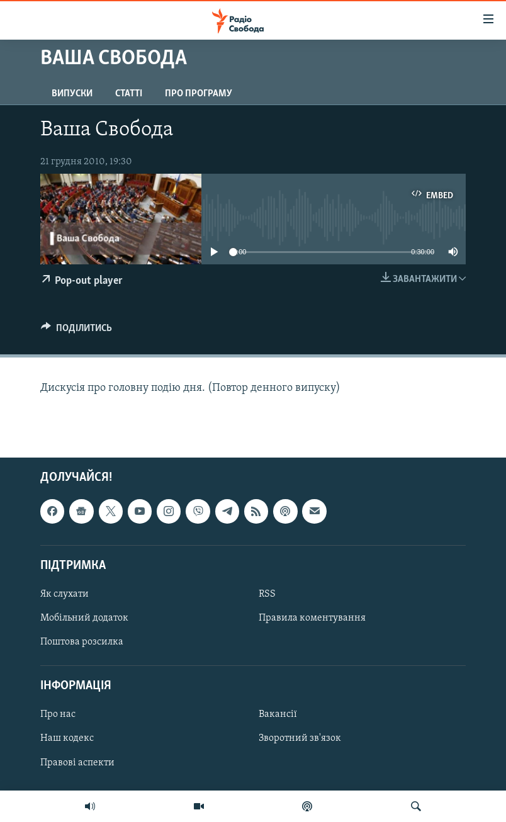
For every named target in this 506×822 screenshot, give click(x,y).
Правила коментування (312, 618)
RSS (267, 594)
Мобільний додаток (84, 618)
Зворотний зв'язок (300, 739)
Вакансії (278, 715)
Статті (128, 94)
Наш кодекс (67, 739)
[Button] (76, 331)
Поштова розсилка (81, 643)
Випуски (72, 94)
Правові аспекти (77, 763)
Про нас (58, 715)
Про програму (198, 94)
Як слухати (64, 594)
